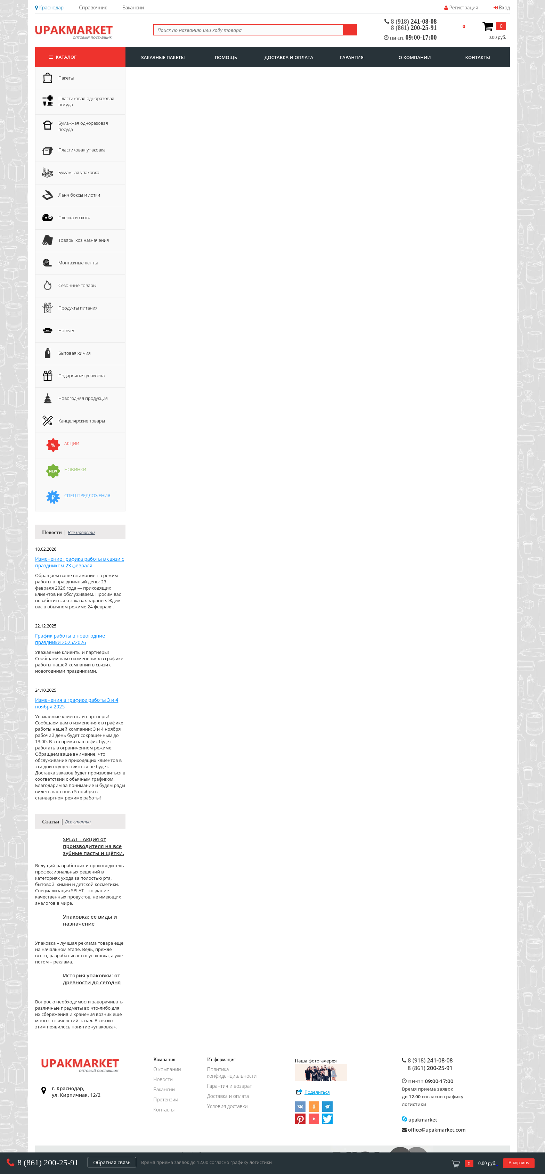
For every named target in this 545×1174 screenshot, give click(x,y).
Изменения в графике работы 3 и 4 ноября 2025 (76, 703)
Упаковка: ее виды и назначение (90, 920)
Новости (163, 1079)
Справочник (93, 7)
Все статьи (78, 822)
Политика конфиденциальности (232, 1072)
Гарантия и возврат (229, 1086)
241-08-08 (410, 21)
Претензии (165, 1099)
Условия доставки (227, 1106)
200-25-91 (414, 28)
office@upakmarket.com (433, 1129)
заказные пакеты (163, 57)
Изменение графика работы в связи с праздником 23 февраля (79, 562)
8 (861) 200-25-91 (48, 1162)
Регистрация (461, 7)
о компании (415, 57)
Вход (502, 7)
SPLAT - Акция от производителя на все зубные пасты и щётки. (93, 846)
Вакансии (133, 7)
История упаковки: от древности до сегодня (92, 979)
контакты (477, 57)
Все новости (81, 532)
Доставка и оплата (228, 1096)
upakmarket (419, 1119)
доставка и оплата (289, 57)
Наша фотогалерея (321, 1069)
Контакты (163, 1109)
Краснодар (49, 7)
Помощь (226, 57)
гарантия (352, 57)
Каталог (62, 57)
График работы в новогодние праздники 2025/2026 (70, 639)
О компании (167, 1069)
